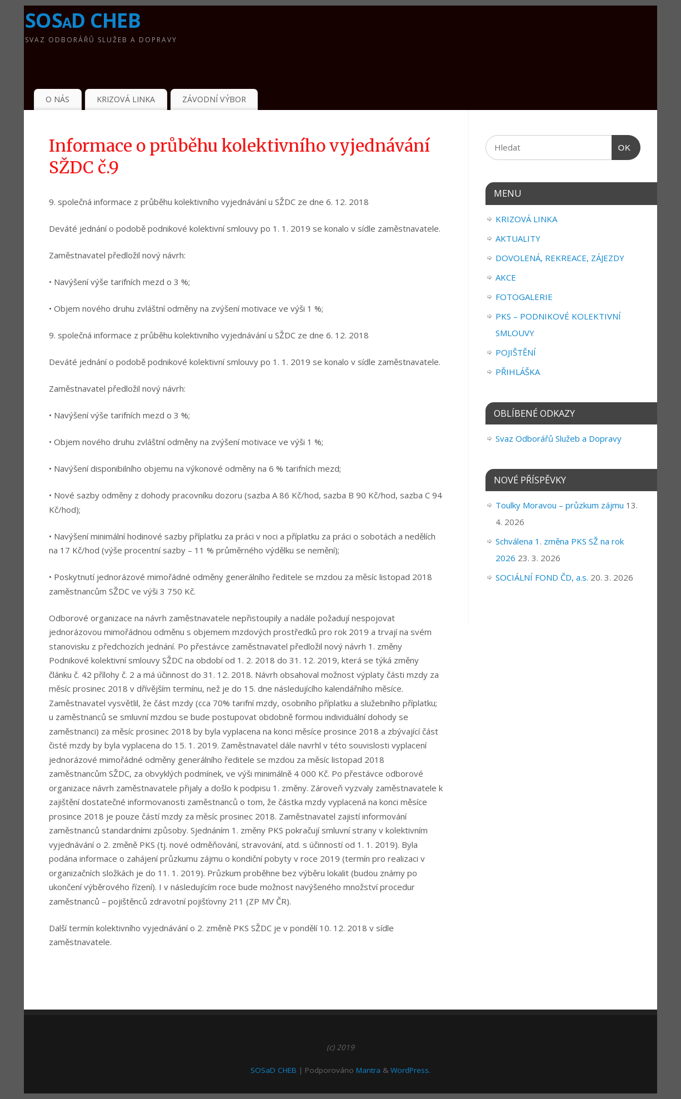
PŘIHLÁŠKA (517, 371)
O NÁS (57, 99)
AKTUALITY (517, 238)
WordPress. (410, 1070)
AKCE (505, 277)
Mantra (368, 1070)
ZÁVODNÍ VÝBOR (214, 99)
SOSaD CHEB (83, 20)
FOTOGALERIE (524, 296)
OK (622, 148)
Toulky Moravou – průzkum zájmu (559, 505)
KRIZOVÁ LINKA (126, 99)
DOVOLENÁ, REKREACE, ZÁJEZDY (559, 257)
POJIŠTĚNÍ (515, 352)
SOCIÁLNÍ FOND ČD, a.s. (541, 577)
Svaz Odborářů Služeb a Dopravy (558, 438)
